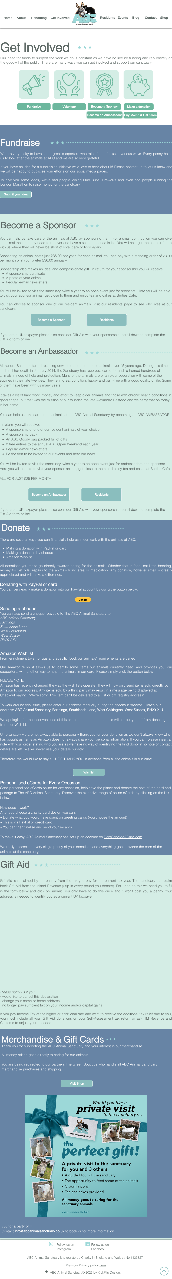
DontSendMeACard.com (123, 837)
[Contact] (150, 17)
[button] (51, 320)
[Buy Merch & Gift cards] (140, 115)
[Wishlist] (89, 772)
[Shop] (164, 17)
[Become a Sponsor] (104, 106)
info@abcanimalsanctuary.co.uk (39, 1231)
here (103, 1265)
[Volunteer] (69, 106)
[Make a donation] (139, 106)
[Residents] (107, 17)
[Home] (8, 18)
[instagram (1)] (51, 1244)
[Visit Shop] (77, 1083)
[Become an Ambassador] (105, 114)
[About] (21, 18)
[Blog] (136, 17)
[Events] (123, 17)
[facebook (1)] (87, 1244)
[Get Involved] (60, 18)
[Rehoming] (39, 18)
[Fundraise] (34, 106)
